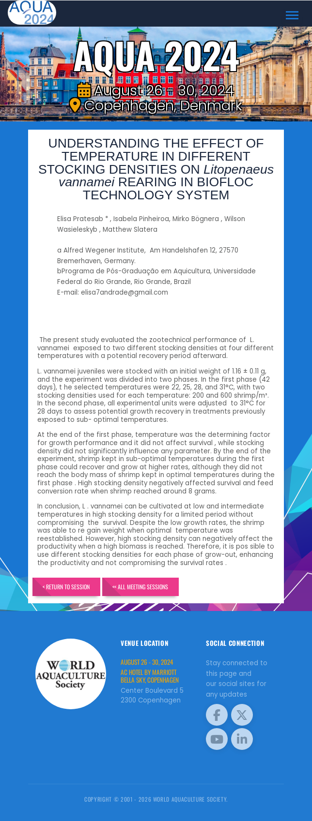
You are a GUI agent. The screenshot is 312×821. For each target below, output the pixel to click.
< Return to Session (66, 586)
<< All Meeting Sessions (141, 586)
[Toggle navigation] (292, 15)
